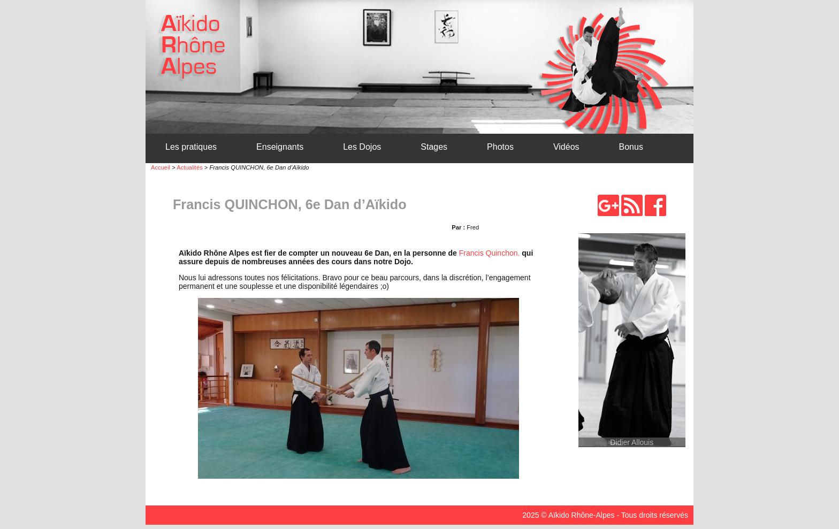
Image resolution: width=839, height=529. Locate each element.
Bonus (631, 146)
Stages (434, 146)
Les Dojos (362, 146)
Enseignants (279, 146)
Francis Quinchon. (489, 253)
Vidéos (566, 146)
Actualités (190, 167)
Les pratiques (191, 146)
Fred (473, 227)
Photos (500, 146)
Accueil (160, 167)
